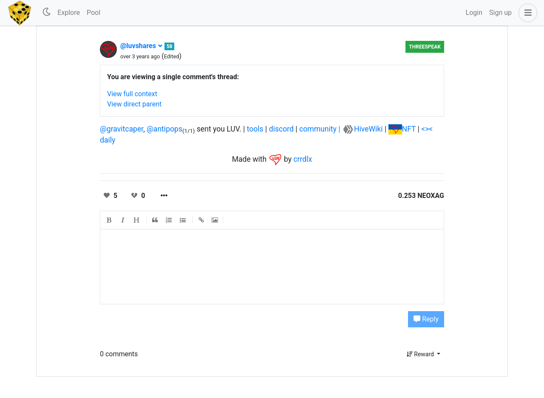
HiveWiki (368, 129)
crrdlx (302, 159)
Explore (68, 13)
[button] (526, 12)
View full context (132, 94)
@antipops (164, 129)
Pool (93, 13)
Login (474, 13)
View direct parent (134, 104)
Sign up (500, 13)
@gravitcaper (121, 129)
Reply (426, 319)
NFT (409, 129)
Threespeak (425, 47)
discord (281, 129)
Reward (421, 354)
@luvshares (141, 46)
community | (320, 129)
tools (255, 129)
